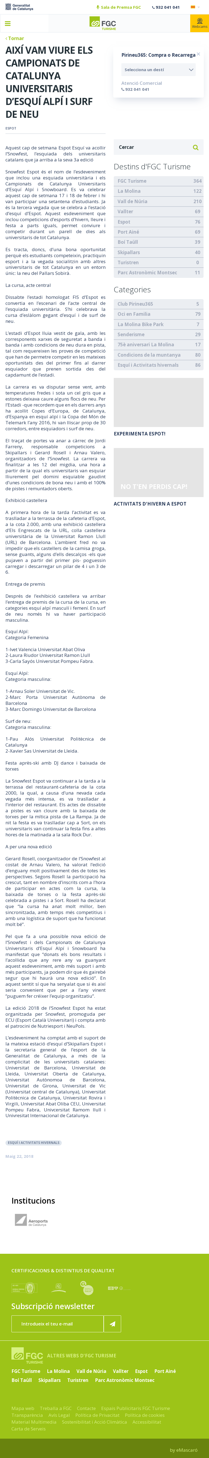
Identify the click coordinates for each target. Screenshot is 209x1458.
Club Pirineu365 (135, 304)
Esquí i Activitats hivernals (33, 1142)
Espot (10, 128)
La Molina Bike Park (141, 324)
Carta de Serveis (28, 1429)
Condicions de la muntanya (149, 355)
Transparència (27, 1415)
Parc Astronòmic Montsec (147, 272)
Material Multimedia (34, 1422)
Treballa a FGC (56, 1408)
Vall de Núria (132, 201)
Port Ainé (128, 232)
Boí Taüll (128, 242)
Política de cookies (145, 1415)
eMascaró (187, 1450)
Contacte (86, 1408)
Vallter (125, 211)
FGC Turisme (132, 181)
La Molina (129, 191)
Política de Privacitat (97, 1415)
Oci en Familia (134, 314)
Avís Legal (59, 1415)
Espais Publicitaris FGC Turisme (135, 1408)
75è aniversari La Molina (146, 344)
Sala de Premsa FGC (119, 7)
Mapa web (22, 1408)
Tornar (14, 38)
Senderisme (131, 334)
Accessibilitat (147, 1422)
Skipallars (129, 252)
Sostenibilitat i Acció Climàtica (94, 1422)
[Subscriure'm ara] (112, 1324)
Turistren (128, 262)
